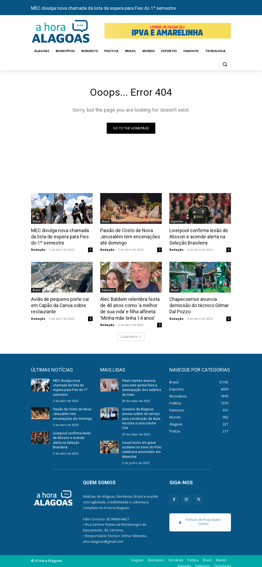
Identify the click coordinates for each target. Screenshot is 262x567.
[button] (224, 64)
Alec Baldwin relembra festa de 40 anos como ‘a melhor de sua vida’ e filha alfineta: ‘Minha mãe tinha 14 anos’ (128, 307)
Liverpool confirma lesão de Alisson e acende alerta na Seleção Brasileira (197, 236)
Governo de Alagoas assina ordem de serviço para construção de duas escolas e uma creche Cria (141, 416)
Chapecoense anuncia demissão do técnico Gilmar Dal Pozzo (198, 304)
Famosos (108, 289)
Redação (38, 249)
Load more (131, 334)
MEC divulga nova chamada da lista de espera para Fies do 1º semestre (103, 8)
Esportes (177, 222)
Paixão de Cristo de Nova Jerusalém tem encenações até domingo (128, 236)
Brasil (37, 222)
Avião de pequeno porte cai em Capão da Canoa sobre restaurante (58, 304)
